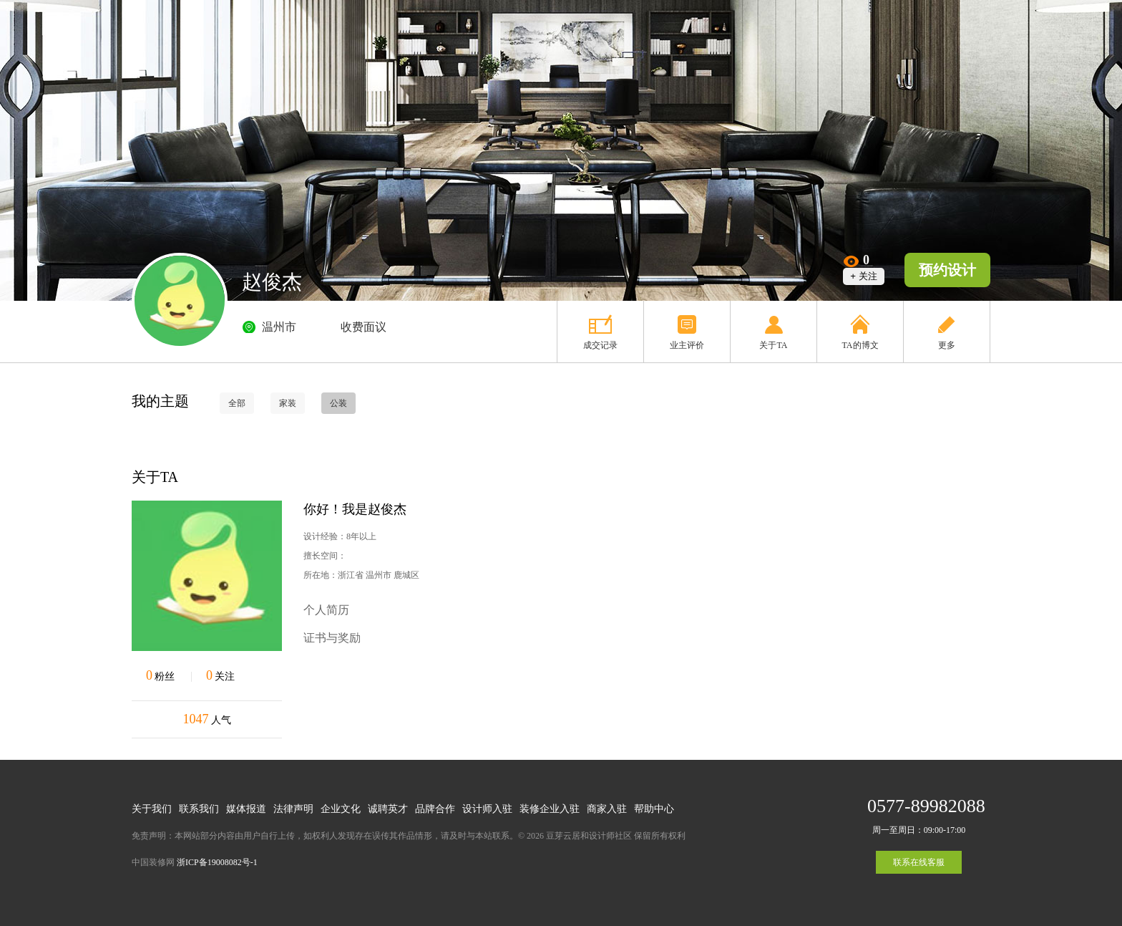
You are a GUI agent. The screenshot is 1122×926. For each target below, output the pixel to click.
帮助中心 (654, 809)
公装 (338, 403)
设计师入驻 (487, 809)
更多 (946, 345)
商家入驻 (607, 809)
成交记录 (600, 345)
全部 (236, 403)
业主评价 (687, 345)
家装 (287, 403)
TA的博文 (859, 345)
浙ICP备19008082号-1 (217, 862)
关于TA (773, 345)
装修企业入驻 (549, 809)
